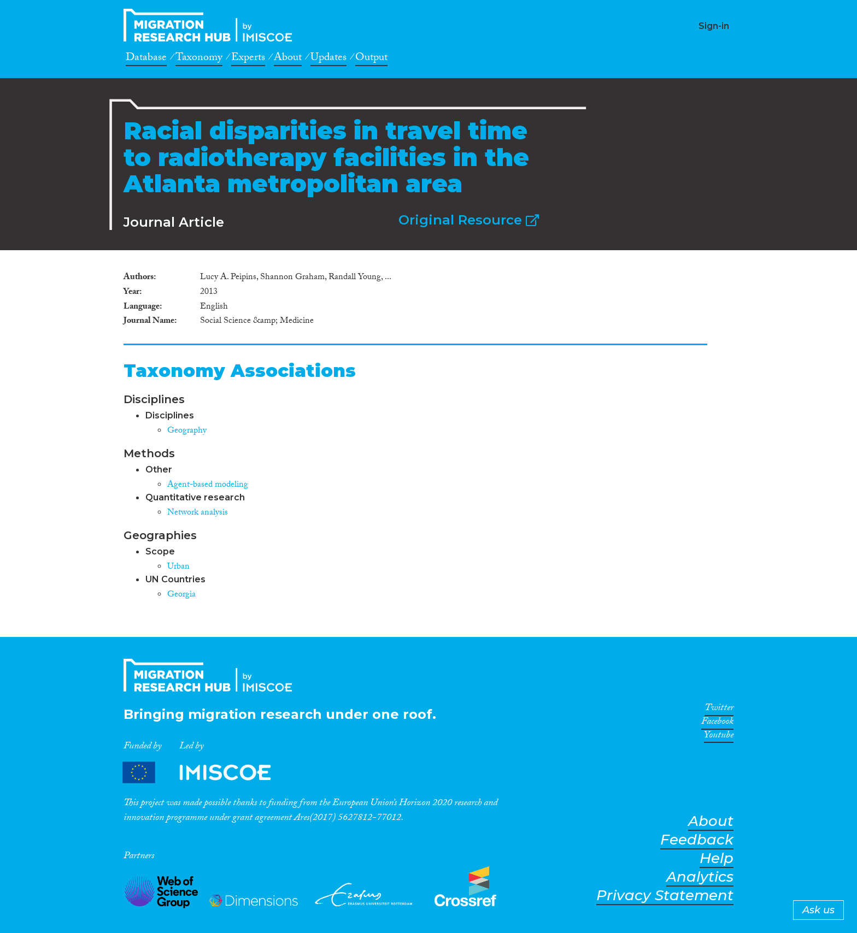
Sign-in (713, 26)
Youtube (718, 736)
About (288, 59)
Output (371, 59)
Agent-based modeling (207, 485)
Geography (187, 431)
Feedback (696, 839)
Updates (328, 59)
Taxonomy (198, 59)
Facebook (717, 723)
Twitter (719, 709)
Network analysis (197, 513)
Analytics (699, 877)
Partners (206, 772)
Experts (248, 59)
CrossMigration (211, 25)
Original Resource (468, 220)
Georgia (181, 595)
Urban (178, 567)
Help (716, 858)
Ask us (818, 910)
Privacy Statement (664, 895)
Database (146, 59)
